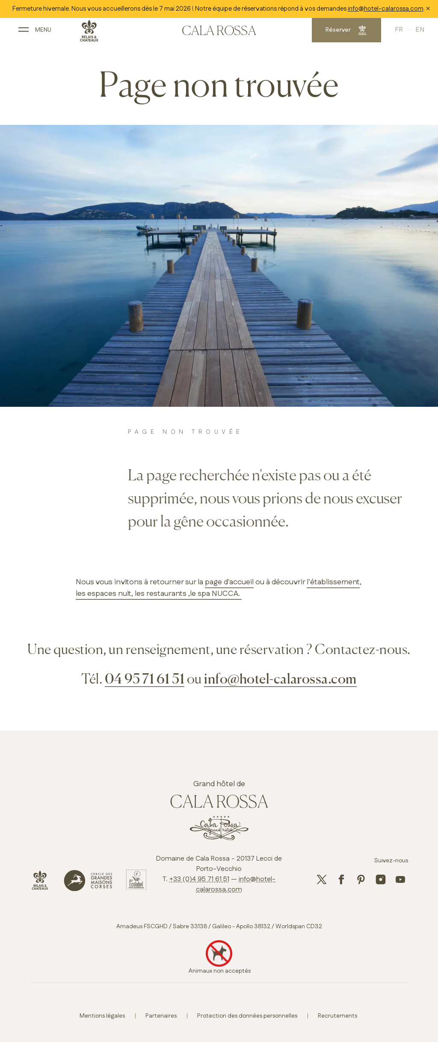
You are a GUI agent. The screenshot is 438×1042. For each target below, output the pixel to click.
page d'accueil (229, 582)
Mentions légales (102, 1016)
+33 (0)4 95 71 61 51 (199, 879)
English (403, 33)
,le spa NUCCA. (214, 593)
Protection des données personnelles (247, 1016)
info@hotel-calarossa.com (385, 8)
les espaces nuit (103, 593)
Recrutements (337, 1016)
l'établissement (333, 582)
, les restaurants (158, 593)
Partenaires (161, 1016)
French (389, 33)
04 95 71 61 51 (145, 680)
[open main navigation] (49, 33)
